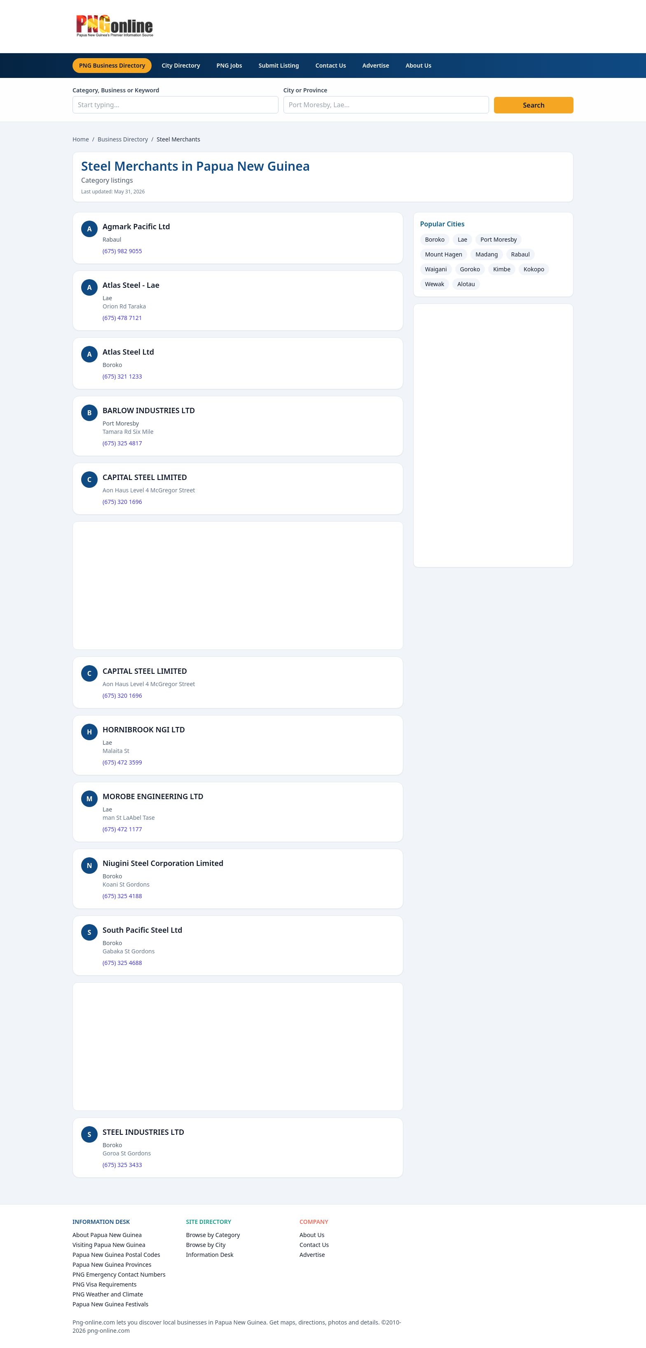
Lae (462, 239)
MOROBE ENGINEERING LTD (153, 796)
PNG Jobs (229, 65)
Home (81, 139)
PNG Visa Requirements (104, 1284)
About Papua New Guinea (107, 1235)
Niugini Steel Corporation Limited (163, 863)
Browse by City (206, 1245)
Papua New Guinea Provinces (112, 1264)
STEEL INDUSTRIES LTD (143, 1132)
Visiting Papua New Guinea (109, 1245)
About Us (418, 65)
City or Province (305, 90)
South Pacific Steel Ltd (143, 930)
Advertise (376, 65)
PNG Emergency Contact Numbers (119, 1274)
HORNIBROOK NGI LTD (144, 729)
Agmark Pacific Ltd (136, 226)
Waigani (436, 269)
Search (533, 105)
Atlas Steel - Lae (131, 285)
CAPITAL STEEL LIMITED (145, 477)
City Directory (181, 65)
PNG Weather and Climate (108, 1294)
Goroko (470, 269)
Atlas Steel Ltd (128, 352)
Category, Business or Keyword (116, 90)
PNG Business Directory (112, 65)
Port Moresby (498, 239)
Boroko (435, 239)
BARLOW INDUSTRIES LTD (149, 410)
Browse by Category (213, 1235)
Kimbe (501, 269)
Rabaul (520, 254)
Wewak (435, 284)
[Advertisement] (423, 25)
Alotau (466, 284)
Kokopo (534, 269)
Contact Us (331, 65)
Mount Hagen (444, 254)
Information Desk (210, 1255)
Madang (486, 254)
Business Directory (123, 139)
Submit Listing (279, 65)
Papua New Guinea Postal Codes (116, 1255)
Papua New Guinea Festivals (110, 1304)
